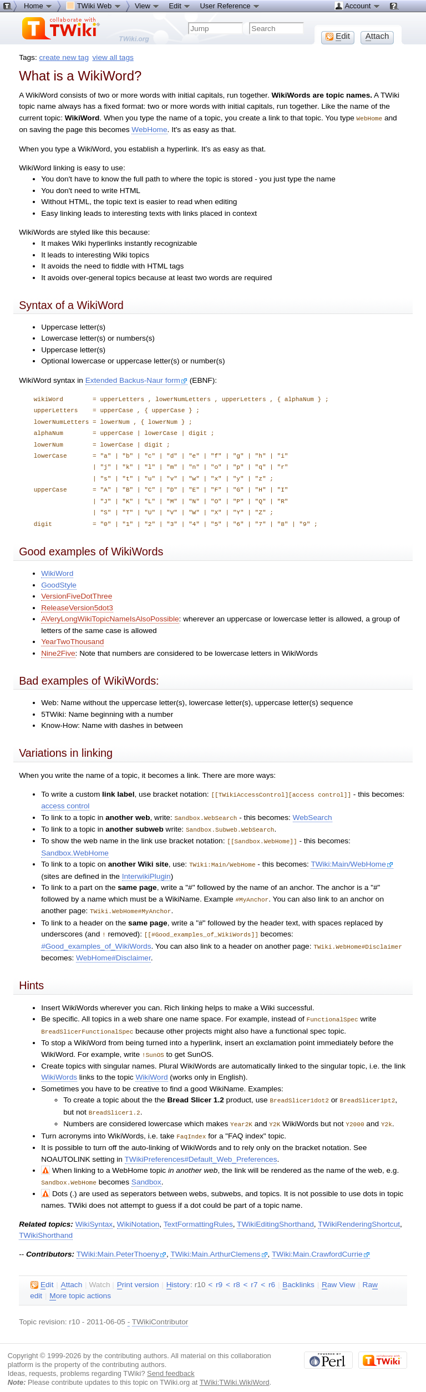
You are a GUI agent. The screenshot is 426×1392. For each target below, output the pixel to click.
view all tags (113, 57)
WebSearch (312, 816)
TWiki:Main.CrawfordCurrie (321, 1244)
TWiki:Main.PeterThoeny (121, 1244)
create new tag (64, 57)
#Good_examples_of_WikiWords (96, 941)
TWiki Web (93, 5)
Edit (180, 5)
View (147, 5)
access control (65, 805)
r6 (271, 1274)
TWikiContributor (160, 1312)
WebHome (149, 129)
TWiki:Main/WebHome (352, 861)
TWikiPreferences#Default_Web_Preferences (201, 1150)
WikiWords (59, 1070)
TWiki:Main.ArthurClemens (218, 1244)
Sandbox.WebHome (75, 850)
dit (42, 1274)
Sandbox (146, 1172)
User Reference (230, 5)
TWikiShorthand (46, 1225)
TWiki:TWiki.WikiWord (235, 1372)
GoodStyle (59, 584)
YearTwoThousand (72, 641)
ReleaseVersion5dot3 (77, 607)
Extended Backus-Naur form (136, 380)
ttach (72, 1274)
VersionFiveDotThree (76, 595)
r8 (237, 1274)
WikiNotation (138, 1214)
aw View (338, 1274)
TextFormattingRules (198, 1214)
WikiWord (57, 573)
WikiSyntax (94, 1214)
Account (357, 5)
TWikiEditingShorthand (275, 1214)
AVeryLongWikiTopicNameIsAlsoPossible (110, 618)
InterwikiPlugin (146, 873)
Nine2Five (58, 653)
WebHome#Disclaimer (113, 952)
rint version (138, 1274)
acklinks (298, 1274)
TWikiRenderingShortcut (359, 1214)
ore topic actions (80, 1286)
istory (178, 1274)
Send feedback (171, 1363)
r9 (219, 1274)
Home (38, 5)
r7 (254, 1274)
